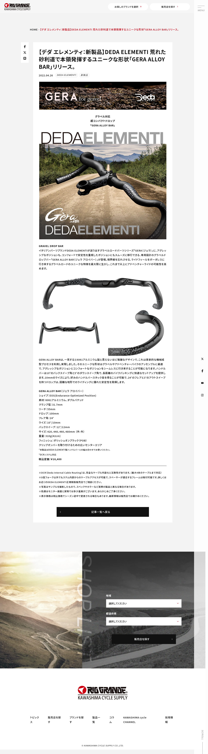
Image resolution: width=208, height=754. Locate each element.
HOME (34, 31)
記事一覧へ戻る (85, 513)
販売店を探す (165, 7)
